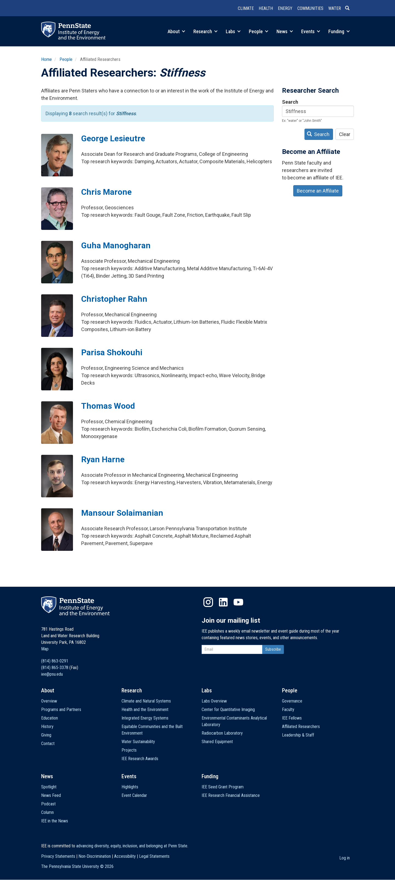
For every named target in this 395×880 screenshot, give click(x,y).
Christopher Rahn (114, 299)
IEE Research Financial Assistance (231, 795)
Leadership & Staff (298, 735)
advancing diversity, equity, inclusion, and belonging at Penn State (131, 845)
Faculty (288, 709)
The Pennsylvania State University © (77, 866)
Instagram (208, 602)
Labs (233, 31)
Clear (344, 134)
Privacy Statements (58, 856)
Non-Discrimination (94, 856)
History (47, 726)
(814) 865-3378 (54, 667)
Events (310, 31)
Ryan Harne (103, 459)
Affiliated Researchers (301, 726)
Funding (339, 31)
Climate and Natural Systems (146, 701)
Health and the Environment (145, 709)
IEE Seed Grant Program (223, 786)
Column (47, 812)
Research (205, 31)
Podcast (48, 803)
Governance (292, 701)
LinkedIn (223, 602)
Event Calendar (134, 795)
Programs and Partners (61, 709)
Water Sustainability (138, 741)
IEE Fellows (292, 718)
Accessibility (125, 856)
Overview (49, 701)
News (284, 31)
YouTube (238, 602)
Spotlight (49, 786)
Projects (129, 750)
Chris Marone (106, 192)
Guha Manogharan (116, 245)
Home (46, 59)
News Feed (51, 795)
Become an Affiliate (318, 191)
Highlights (130, 786)
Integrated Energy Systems (145, 718)
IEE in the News (54, 820)
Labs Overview (214, 701)
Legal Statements (154, 856)
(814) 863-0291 (54, 661)
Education (49, 718)
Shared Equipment (217, 741)
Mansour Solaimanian (122, 513)
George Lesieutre (113, 138)
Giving (46, 735)
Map (45, 648)
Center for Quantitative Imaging (228, 709)
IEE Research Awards (140, 758)
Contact (48, 743)
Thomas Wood (108, 406)
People (258, 31)
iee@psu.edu (52, 674)
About (176, 31)
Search (290, 102)
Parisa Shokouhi (111, 352)
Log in (344, 858)
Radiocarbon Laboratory (222, 733)
